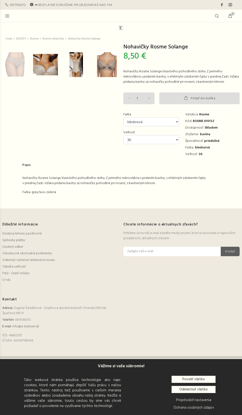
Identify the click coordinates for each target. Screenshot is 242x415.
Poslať (230, 296)
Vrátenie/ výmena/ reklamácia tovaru (28, 304)
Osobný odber (12, 291)
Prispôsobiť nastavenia (193, 400)
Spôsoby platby (13, 285)
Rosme (34, 38)
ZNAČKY (21, 38)
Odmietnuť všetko (193, 389)
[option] (17, 175)
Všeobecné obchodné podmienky (27, 298)
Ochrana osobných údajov (193, 408)
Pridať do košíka (199, 98)
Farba (127, 114)
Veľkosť (129, 132)
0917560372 (18, 5)
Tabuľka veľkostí (14, 311)
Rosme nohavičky (53, 38)
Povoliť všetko (193, 379)
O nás (6, 324)
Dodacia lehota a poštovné (22, 278)
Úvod (9, 38)
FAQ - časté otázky (16, 318)
